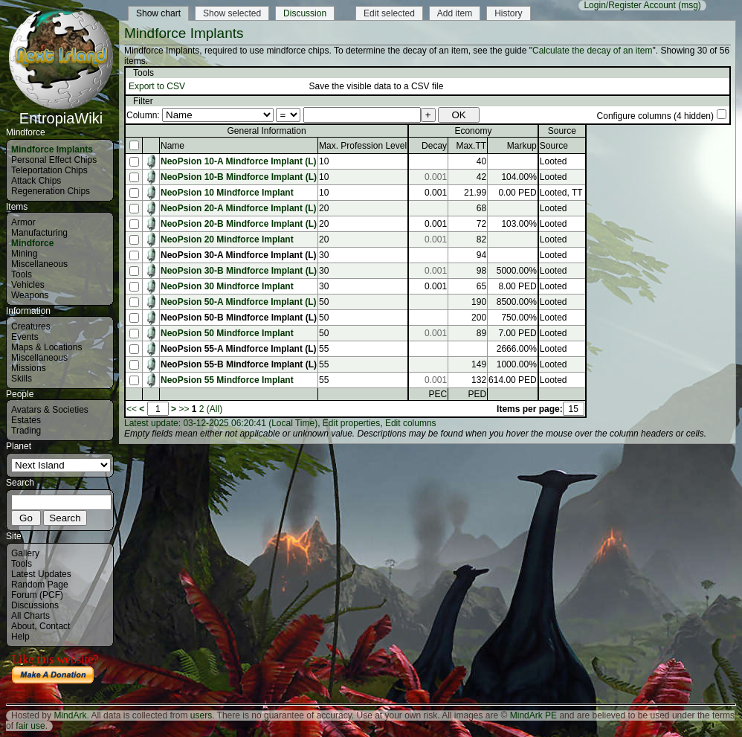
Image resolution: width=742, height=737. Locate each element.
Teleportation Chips (49, 170)
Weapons (29, 295)
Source (554, 146)
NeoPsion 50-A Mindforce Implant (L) (239, 302)
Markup (522, 146)
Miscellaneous (39, 264)
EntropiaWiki (61, 111)
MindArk (70, 715)
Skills (21, 378)
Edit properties (351, 423)
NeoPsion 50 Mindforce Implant (227, 333)
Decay (434, 146)
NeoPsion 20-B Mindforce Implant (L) (239, 224)
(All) (214, 409)
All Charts (30, 616)
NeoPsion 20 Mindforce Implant (227, 239)
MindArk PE (533, 715)
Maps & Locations (46, 347)
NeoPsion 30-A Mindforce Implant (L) (239, 255)
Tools (21, 274)
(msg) (689, 5)
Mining (24, 253)
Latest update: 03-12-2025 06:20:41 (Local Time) (220, 423)
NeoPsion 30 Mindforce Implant (227, 286)
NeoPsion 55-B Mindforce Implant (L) (239, 364)
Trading (26, 430)
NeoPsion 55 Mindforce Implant (227, 380)
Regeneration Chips (50, 191)
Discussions (35, 605)
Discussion (304, 13)
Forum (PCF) (37, 595)
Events (25, 337)
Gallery (25, 553)
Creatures (31, 326)
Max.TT (471, 146)
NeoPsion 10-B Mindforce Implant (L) (239, 177)
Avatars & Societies (49, 410)
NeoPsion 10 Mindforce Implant (227, 192)
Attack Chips (36, 181)
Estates (26, 420)
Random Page (39, 584)
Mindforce (32, 243)
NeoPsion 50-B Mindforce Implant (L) (239, 317)
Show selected (232, 13)
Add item (454, 13)
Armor (23, 222)
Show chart (158, 13)
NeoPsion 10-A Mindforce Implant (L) (239, 161)
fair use (30, 726)
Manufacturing (39, 233)
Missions (28, 368)
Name (172, 146)
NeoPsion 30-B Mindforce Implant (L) (239, 270)
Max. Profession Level (363, 146)
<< (131, 409)
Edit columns (410, 423)
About (22, 626)
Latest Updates (41, 574)
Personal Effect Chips (54, 160)
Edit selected (389, 13)
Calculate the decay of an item (592, 50)
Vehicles (28, 285)
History (508, 13)
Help (20, 636)
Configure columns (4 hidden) (655, 116)
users (201, 715)
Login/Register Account (629, 5)
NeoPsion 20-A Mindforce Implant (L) (239, 208)
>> (183, 409)
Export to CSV (157, 86)
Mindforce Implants (52, 149)
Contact (54, 626)
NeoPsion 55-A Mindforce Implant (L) (239, 349)
